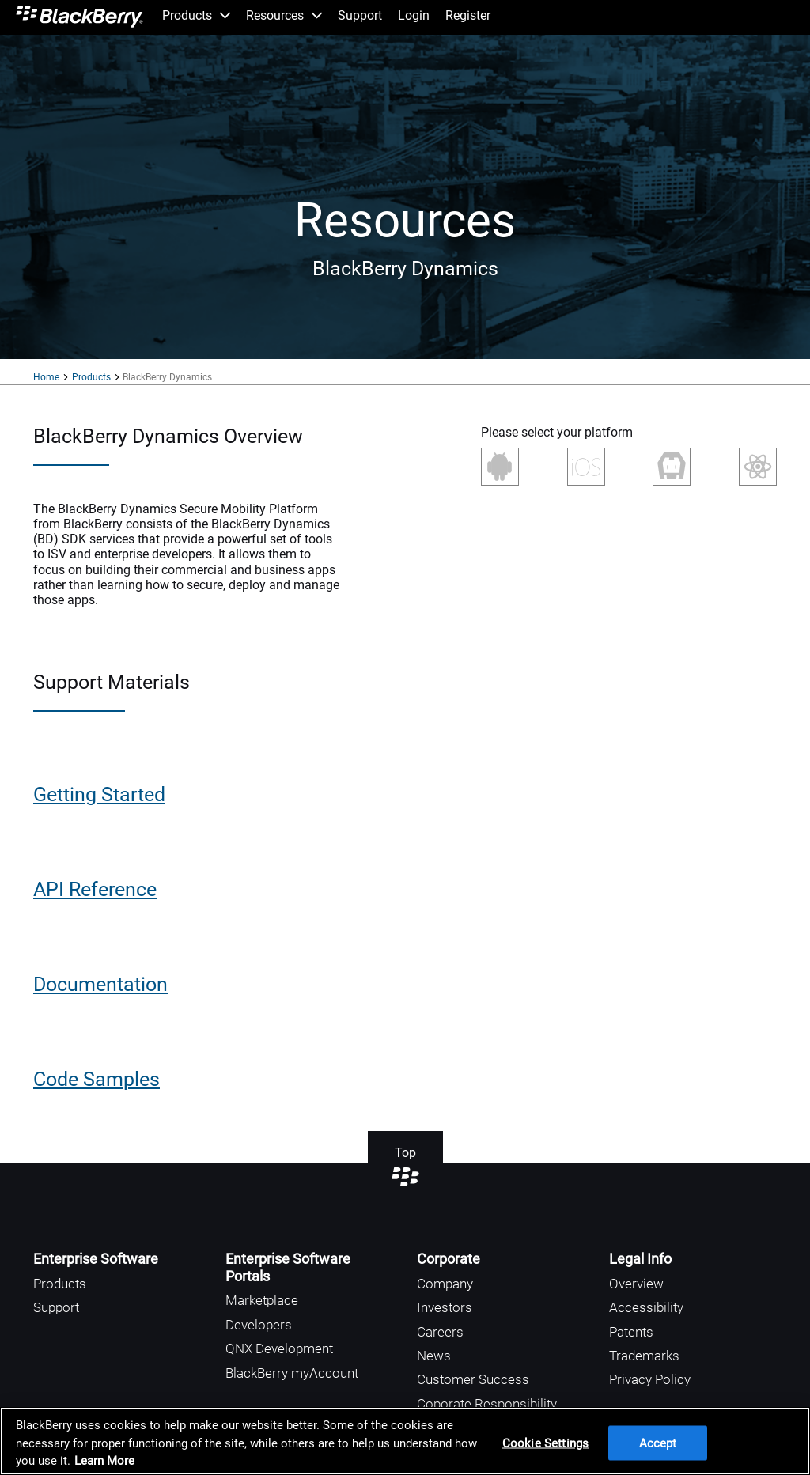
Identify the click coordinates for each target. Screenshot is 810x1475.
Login (414, 15)
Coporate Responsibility (487, 1404)
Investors (444, 1307)
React (758, 466)
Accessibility (646, 1307)
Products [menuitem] (196, 15)
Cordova (671, 466)
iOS (586, 472)
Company (445, 1284)
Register (467, 15)
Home (46, 377)
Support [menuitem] (360, 15)
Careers (440, 1332)
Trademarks (644, 1355)
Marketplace (261, 1300)
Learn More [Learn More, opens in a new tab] (104, 1461)
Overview (636, 1284)
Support (56, 1307)
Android (501, 466)
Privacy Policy (650, 1379)
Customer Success (473, 1379)
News (434, 1355)
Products (91, 377)
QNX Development (279, 1348)
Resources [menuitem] (284, 15)
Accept (658, 1442)
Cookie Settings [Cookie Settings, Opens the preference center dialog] (545, 1442)
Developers (258, 1325)
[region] (405, 1441)
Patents (631, 1332)
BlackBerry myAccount (291, 1373)
